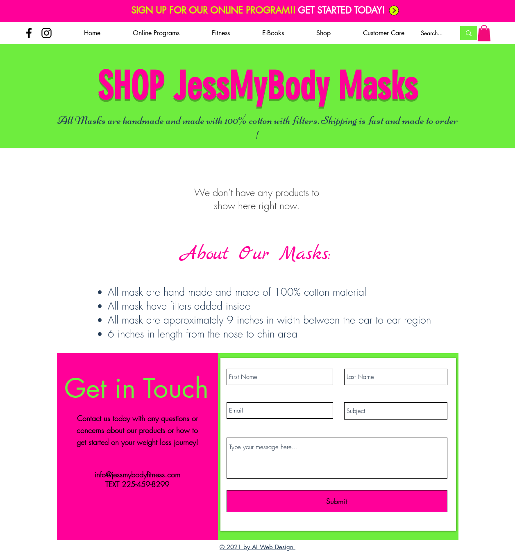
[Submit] (337, 501)
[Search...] (431, 33)
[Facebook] (29, 33)
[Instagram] (46, 33)
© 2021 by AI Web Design (257, 547)
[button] (156, 33)
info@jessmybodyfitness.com (137, 474)
